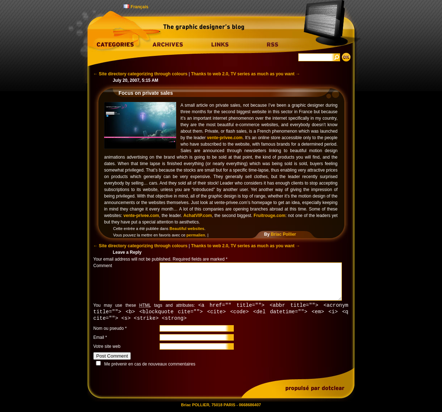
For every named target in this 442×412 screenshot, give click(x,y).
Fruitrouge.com (269, 215)
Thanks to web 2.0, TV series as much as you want (245, 73)
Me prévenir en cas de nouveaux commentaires (149, 365)
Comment (102, 265)
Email (98, 338)
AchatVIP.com (197, 215)
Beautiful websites (187, 228)
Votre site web (106, 347)
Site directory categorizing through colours (140, 73)
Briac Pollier (283, 234)
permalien (196, 235)
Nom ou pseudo (108, 329)
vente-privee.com (225, 137)
